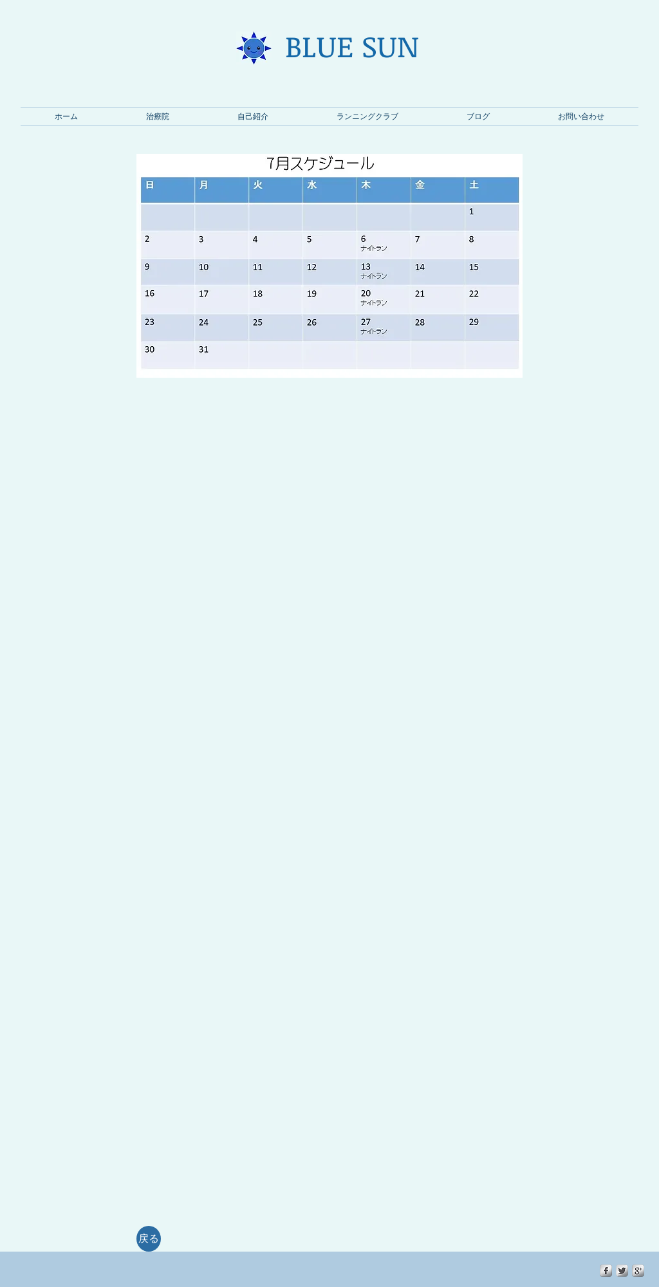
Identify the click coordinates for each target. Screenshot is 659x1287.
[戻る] (148, 1239)
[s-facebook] (606, 1270)
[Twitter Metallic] (622, 1270)
